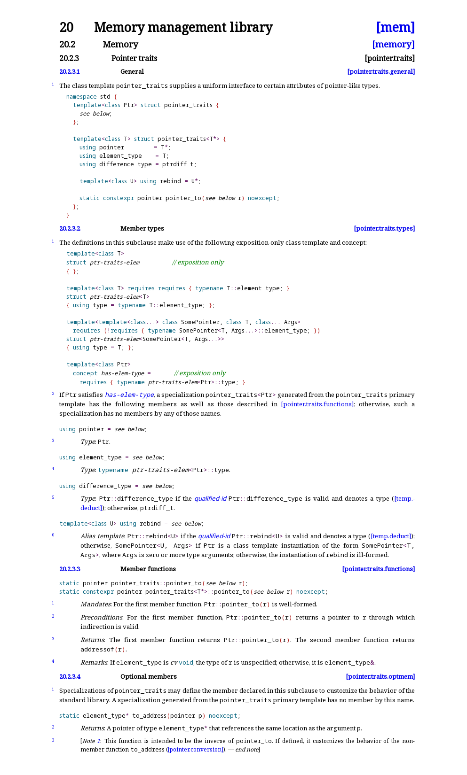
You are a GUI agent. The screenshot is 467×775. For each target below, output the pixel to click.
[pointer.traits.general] (381, 72)
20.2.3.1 (69, 72)
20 (66, 27)
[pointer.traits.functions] (317, 404)
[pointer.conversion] (195, 749)
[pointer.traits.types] (384, 228)
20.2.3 (69, 58)
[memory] (393, 44)
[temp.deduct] (391, 536)
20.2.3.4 (69, 677)
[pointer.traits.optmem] (380, 677)
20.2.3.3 (69, 569)
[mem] (395, 27)
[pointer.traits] (389, 58)
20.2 (67, 44)
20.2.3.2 (69, 228)
